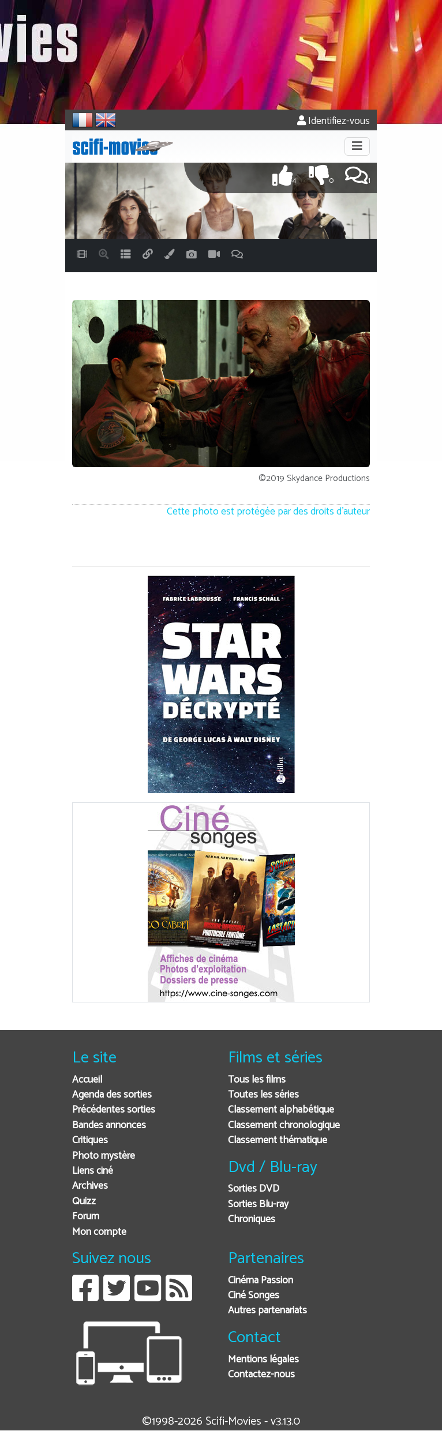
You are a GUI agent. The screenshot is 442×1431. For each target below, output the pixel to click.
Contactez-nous (261, 1374)
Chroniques (251, 1219)
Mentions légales (263, 1359)
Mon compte (99, 1232)
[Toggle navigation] (357, 146)
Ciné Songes (253, 1295)
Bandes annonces (109, 1125)
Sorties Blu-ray (258, 1204)
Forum (85, 1216)
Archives (90, 1186)
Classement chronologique (284, 1125)
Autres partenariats (267, 1310)
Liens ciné (92, 1171)
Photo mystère (103, 1156)
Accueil (87, 1080)
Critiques (90, 1140)
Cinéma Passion (260, 1280)
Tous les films (257, 1080)
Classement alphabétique (281, 1110)
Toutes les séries (263, 1095)
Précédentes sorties (113, 1110)
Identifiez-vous (333, 121)
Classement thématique (277, 1140)
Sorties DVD (253, 1189)
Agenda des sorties (112, 1095)
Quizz (84, 1201)
